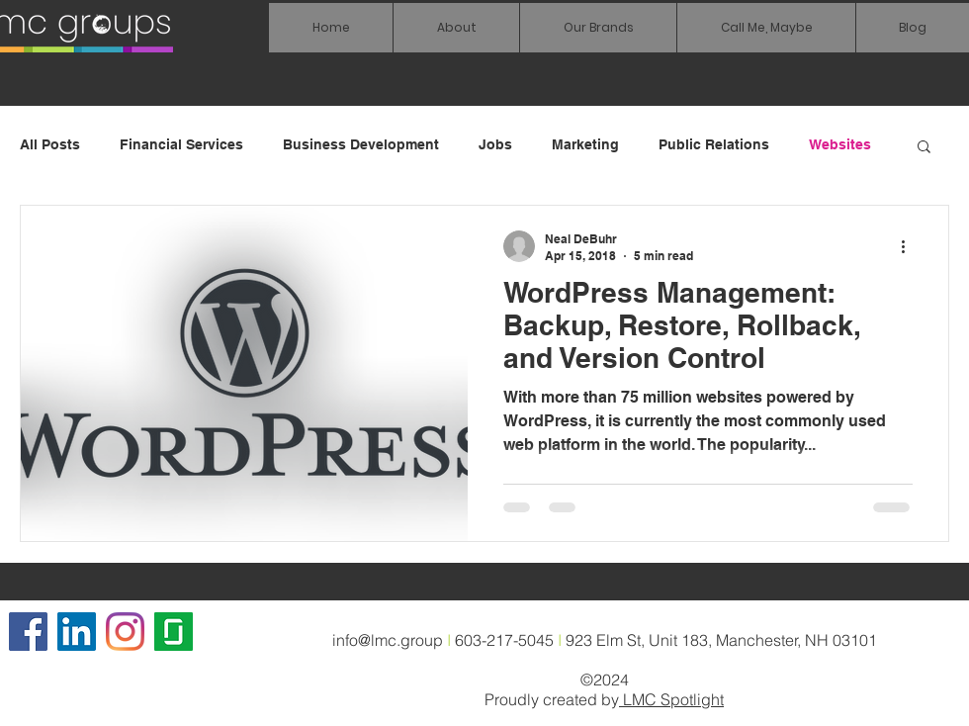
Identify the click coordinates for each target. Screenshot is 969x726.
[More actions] (910, 246)
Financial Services (181, 144)
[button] (597, 27)
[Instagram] (125, 631)
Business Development (361, 144)
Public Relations (714, 144)
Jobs (495, 144)
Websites (840, 144)
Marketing (585, 144)
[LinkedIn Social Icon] (76, 631)
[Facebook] (28, 631)
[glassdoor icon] (173, 631)
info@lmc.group (387, 640)
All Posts (50, 144)
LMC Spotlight (671, 699)
